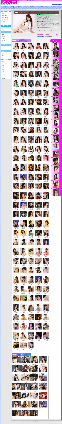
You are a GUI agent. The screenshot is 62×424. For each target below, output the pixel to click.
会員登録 (3, 23)
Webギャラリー (4, 15)
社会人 (3, 55)
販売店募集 (3, 71)
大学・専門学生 (4, 53)
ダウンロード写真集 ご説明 (7, 8)
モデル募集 (3, 69)
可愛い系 (3, 36)
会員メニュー (4, 13)
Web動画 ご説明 (32, 8)
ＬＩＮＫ (3, 67)
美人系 (3, 34)
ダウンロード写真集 (5, 19)
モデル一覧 (32, 6)
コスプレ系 (3, 42)
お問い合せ (3, 78)
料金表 (3, 61)
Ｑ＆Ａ (3, 65)
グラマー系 (3, 46)
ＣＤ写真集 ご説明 (44, 8)
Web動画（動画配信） (5, 17)
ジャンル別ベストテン (56, 6)
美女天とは (7, 6)
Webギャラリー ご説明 (20, 8)
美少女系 (3, 38)
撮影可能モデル (4, 29)
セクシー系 (3, 40)
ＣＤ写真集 (3, 21)
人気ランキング (44, 6)
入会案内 (19, 6)
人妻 (2, 57)
